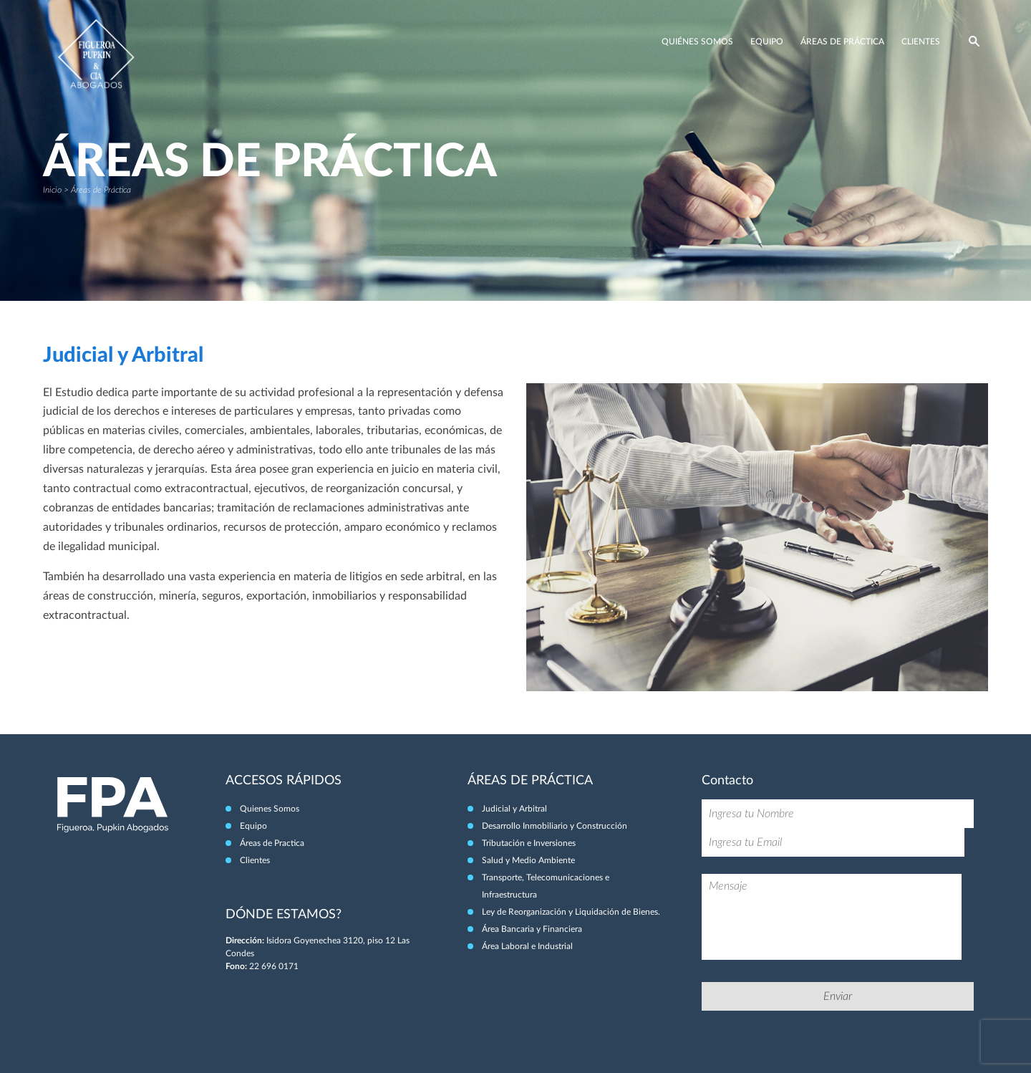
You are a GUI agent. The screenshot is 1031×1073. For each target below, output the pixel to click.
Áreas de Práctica (842, 41)
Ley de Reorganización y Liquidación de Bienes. (571, 912)
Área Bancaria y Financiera (532, 929)
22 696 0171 (274, 966)
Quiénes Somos (697, 41)
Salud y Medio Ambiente (528, 860)
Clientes (920, 41)
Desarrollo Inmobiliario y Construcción (554, 826)
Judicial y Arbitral (514, 808)
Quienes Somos (269, 808)
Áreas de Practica (272, 843)
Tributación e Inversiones (529, 843)
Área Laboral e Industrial (527, 946)
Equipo (766, 41)
